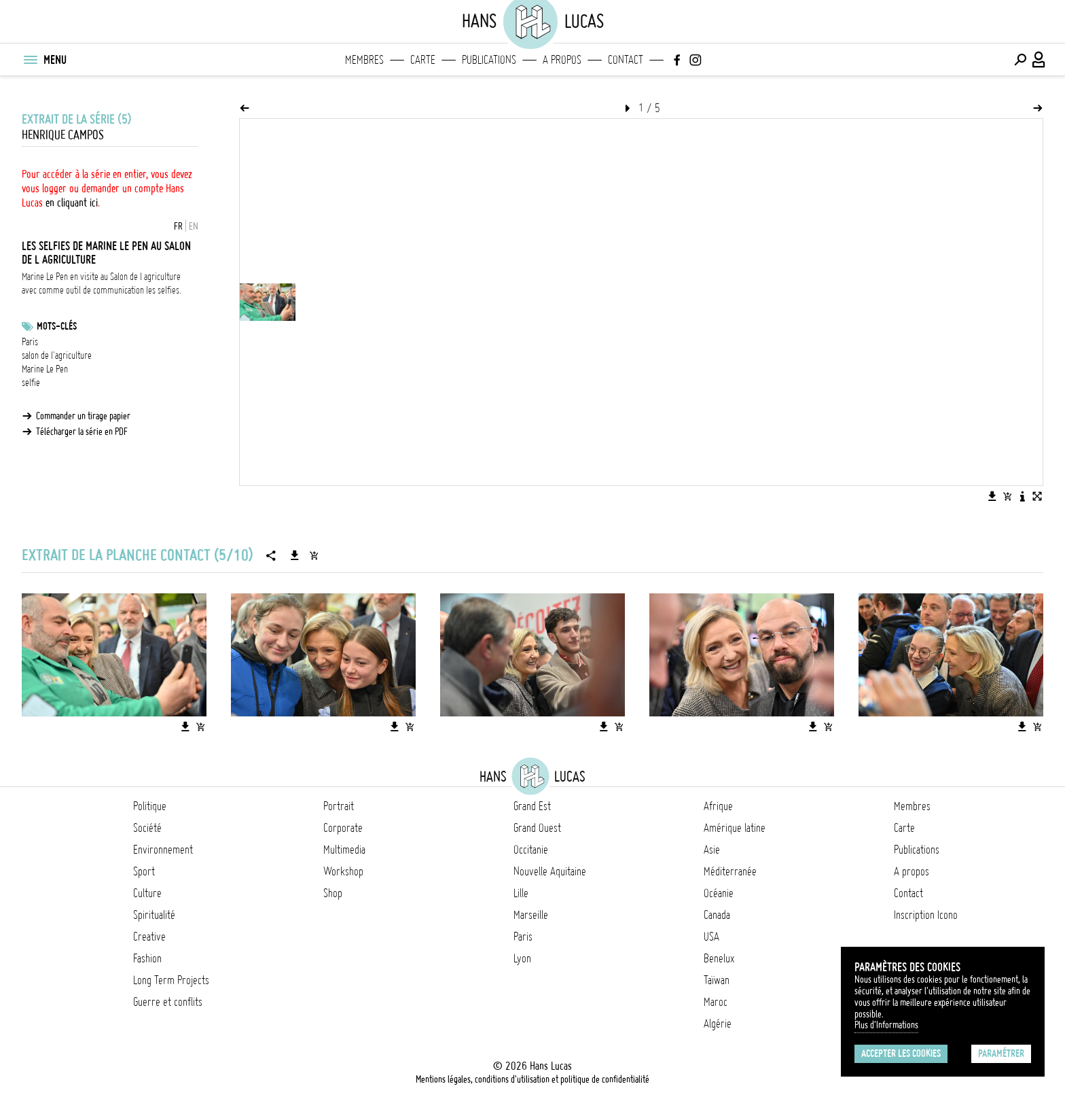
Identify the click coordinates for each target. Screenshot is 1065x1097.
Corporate (343, 828)
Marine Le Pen (45, 369)
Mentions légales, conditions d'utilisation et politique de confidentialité (532, 1079)
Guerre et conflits (167, 1002)
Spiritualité (154, 915)
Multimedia (344, 849)
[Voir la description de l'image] (1022, 496)
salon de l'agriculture (57, 355)
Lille (520, 893)
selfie (31, 383)
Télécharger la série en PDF (82, 431)
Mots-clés (57, 326)
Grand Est (532, 806)
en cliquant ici (72, 202)
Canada (717, 915)
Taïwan (716, 980)
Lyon (522, 958)
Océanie (719, 893)
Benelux (719, 958)
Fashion (147, 958)
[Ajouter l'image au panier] (1007, 496)
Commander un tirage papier (83, 416)
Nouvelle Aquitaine (549, 871)
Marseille (530, 915)
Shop (332, 893)
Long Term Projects (171, 980)
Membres (364, 60)
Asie (712, 849)
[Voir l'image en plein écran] (1037, 496)
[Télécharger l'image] (992, 496)
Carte (422, 60)
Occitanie (530, 849)
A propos (562, 60)
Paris (30, 342)
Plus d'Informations (886, 1025)
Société (147, 828)
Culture (147, 893)
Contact (625, 60)
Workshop (343, 871)
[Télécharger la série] (295, 555)
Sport (144, 871)
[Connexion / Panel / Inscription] (1039, 59)
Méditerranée (730, 871)
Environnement (163, 849)
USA (711, 936)
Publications (489, 60)
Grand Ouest (537, 828)
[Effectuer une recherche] (1020, 59)
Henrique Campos (63, 135)
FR (178, 226)
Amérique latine (734, 828)
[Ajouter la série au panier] (314, 555)
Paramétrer (1001, 1053)
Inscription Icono (926, 915)
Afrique (718, 806)
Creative (149, 936)
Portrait (338, 806)
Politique (149, 806)
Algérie (718, 1023)
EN (193, 226)
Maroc (715, 1002)
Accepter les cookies (901, 1053)
